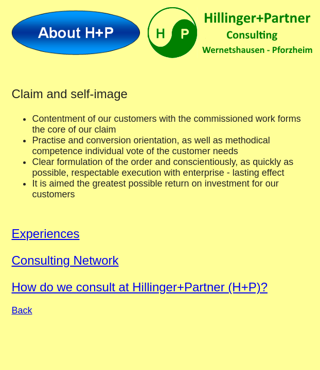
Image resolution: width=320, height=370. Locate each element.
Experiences (45, 233)
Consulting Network (64, 260)
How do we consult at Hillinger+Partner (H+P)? (139, 287)
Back (21, 310)
